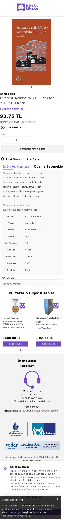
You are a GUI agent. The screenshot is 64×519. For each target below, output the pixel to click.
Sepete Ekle (15, 343)
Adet (3, 134)
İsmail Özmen (11, 318)
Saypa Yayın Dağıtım (13, 327)
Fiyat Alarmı (10, 159)
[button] (31, 87)
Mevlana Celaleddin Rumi (47, 320)
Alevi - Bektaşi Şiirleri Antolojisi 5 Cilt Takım (13, 322)
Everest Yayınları (12, 109)
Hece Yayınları (43, 328)
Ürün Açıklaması (16, 166)
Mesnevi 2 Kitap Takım (46, 324)
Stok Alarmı (30, 159)
